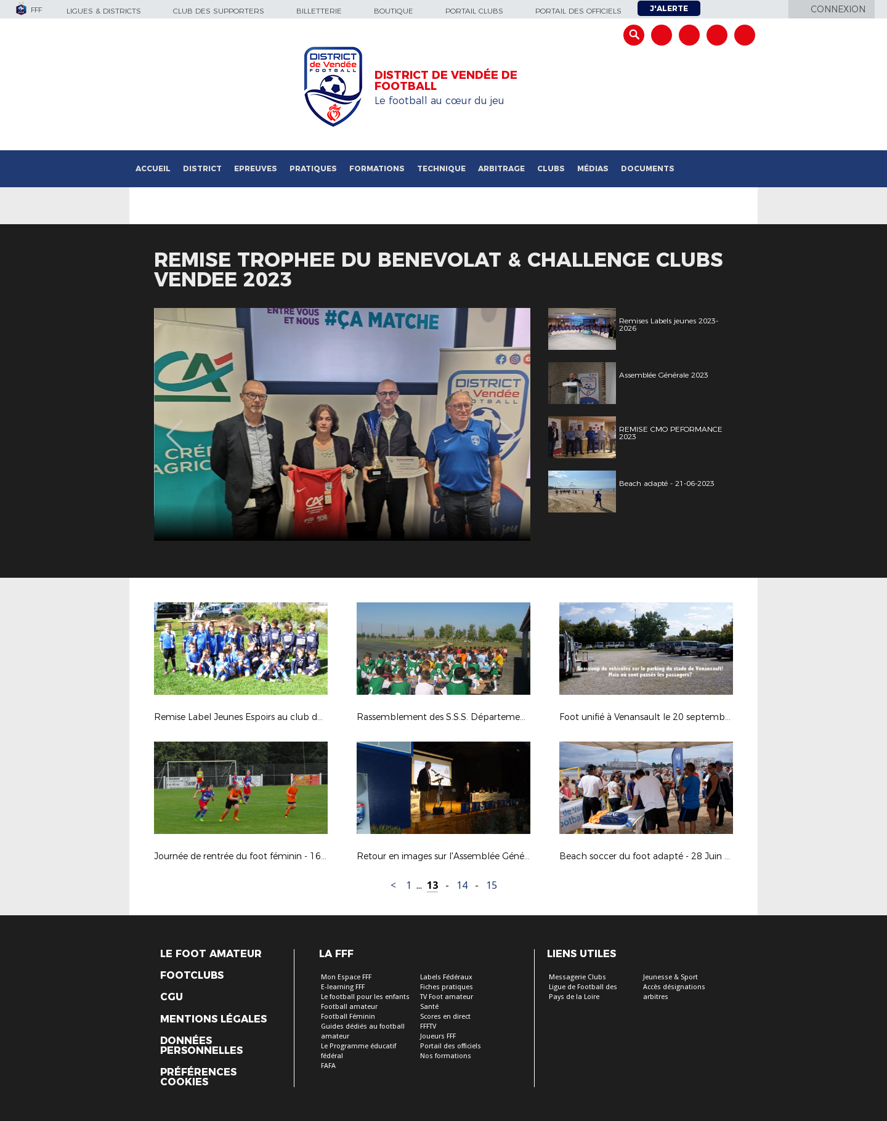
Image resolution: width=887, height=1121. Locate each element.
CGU (171, 997)
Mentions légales (213, 1019)
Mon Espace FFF (346, 977)
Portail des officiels (578, 10)
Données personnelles (201, 1046)
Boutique (393, 10)
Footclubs (192, 976)
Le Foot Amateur (211, 954)
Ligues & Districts (104, 10)
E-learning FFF (343, 987)
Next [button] (508, 426)
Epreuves (255, 168)
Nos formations (445, 1056)
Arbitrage (501, 168)
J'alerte (669, 8)
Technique (441, 168)
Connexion (838, 9)
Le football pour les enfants (365, 997)
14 (462, 885)
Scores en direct (445, 1017)
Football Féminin (348, 1017)
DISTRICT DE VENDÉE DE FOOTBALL (446, 80)
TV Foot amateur (446, 997)
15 (491, 885)
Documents (647, 168)
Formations (377, 168)
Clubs (551, 168)
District (202, 168)
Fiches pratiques (446, 987)
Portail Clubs (474, 10)
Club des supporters (218, 10)
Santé (429, 1007)
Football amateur (349, 1007)
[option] (231, 424)
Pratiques (313, 168)
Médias (593, 168)
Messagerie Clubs (577, 977)
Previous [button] (174, 426)
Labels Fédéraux (446, 977)
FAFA (328, 1066)
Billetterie (319, 10)
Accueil (153, 168)
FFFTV (428, 1026)
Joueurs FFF (438, 1036)
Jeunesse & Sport (670, 977)
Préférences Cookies (198, 1077)
